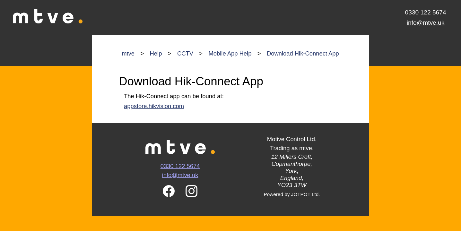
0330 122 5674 (425, 12)
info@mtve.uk (426, 22)
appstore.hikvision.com (154, 106)
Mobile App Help (229, 53)
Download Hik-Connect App (303, 53)
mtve (128, 53)
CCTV (185, 53)
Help (156, 53)
